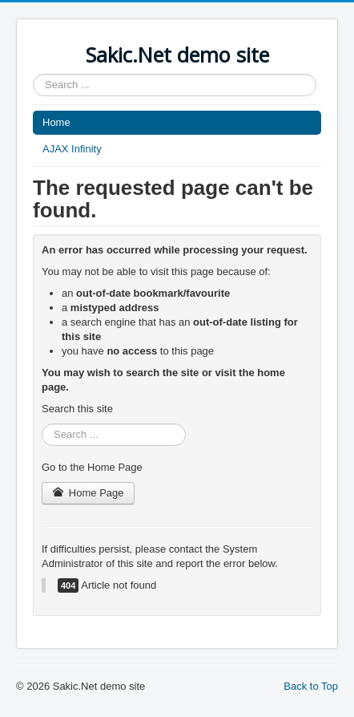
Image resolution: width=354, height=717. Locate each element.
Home (56, 122)
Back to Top (311, 686)
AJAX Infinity (72, 149)
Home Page (88, 493)
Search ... (33, 74)
